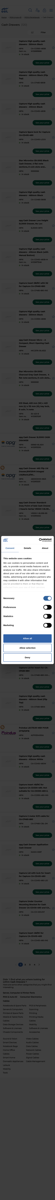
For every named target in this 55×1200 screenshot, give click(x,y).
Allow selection (27, 648)
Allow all (27, 638)
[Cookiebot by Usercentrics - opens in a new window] (39, 540)
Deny (27, 657)
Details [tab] (27, 548)
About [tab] (45, 548)
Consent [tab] (10, 548)
